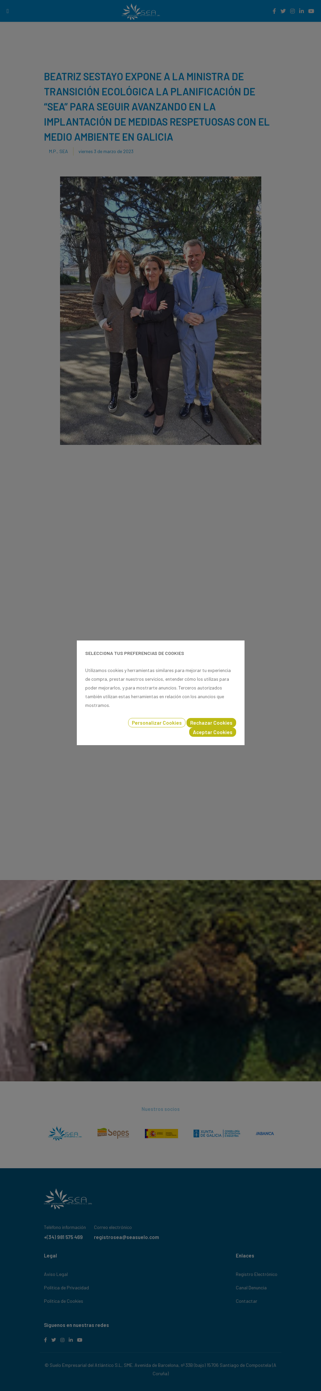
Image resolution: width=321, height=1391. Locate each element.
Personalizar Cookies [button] (157, 723)
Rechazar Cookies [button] (211, 723)
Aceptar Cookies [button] (212, 732)
